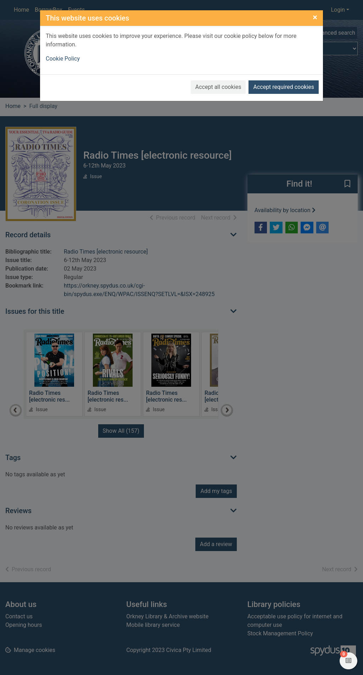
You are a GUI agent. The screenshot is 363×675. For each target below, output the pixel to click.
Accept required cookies (283, 87)
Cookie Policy (63, 58)
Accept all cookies (218, 87)
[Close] (315, 17)
